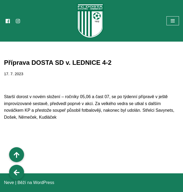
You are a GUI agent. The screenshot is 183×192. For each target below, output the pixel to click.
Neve (9, 182)
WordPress (43, 182)
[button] (16, 172)
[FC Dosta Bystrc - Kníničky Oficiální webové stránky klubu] (91, 21)
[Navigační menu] (172, 20)
